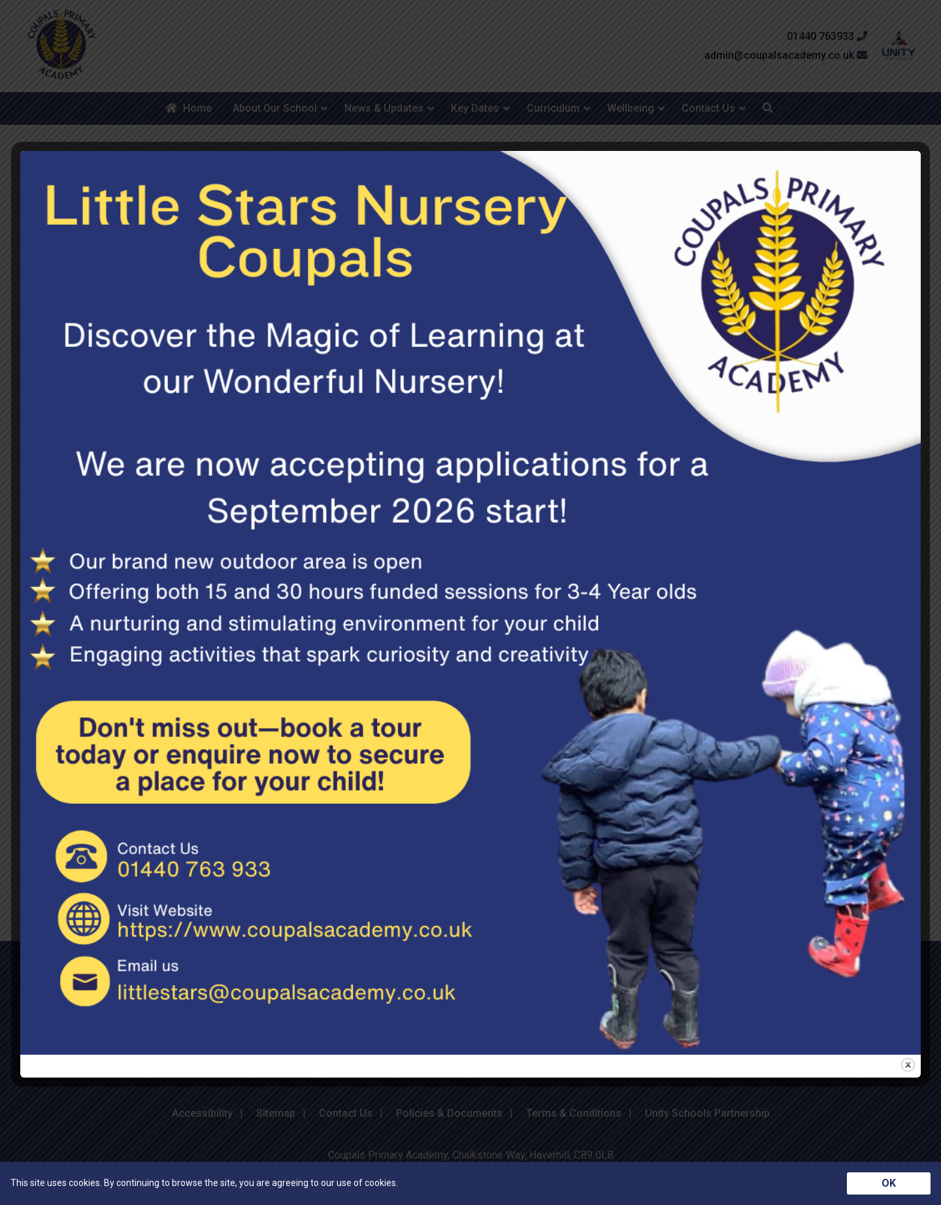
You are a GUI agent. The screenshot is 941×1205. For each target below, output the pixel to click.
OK (889, 1183)
